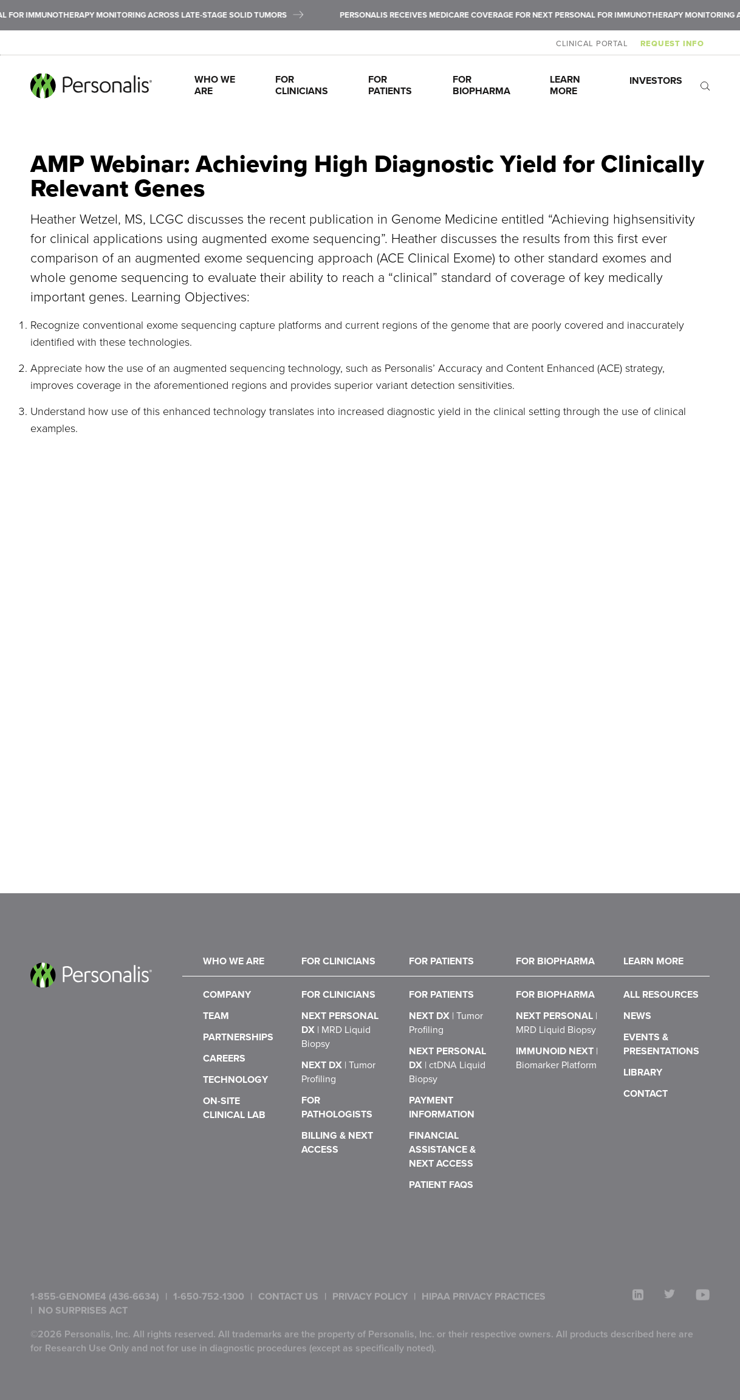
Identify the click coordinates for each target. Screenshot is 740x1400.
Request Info (678, 44)
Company (227, 1025)
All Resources (661, 1025)
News (637, 1052)
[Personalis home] (91, 86)
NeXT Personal (556, 1059)
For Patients (390, 85)
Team (216, 1052)
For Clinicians (301, 85)
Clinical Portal (597, 44)
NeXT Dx (446, 1059)
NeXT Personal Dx (340, 1066)
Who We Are (216, 85)
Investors (655, 80)
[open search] (705, 86)
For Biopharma (481, 85)
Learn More (566, 85)
